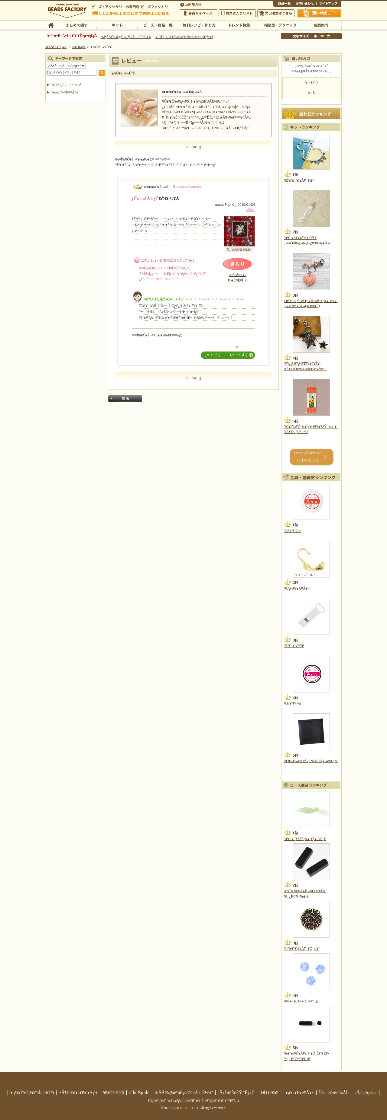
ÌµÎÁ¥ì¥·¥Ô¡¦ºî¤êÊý (198, 24)
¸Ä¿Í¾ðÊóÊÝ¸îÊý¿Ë (236, 1092)
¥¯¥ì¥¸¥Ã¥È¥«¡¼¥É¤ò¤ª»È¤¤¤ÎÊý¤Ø (184, 37)
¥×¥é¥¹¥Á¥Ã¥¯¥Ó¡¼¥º (302, 949)
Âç (328, 36)
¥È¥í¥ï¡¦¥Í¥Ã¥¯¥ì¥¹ (299, 180)
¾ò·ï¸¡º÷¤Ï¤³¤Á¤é (64, 92)
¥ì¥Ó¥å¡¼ (79, 47)
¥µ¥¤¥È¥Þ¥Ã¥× (329, 4)
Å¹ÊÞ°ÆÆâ (321, 24)
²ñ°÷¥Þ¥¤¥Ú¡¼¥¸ (198, 13)
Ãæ (322, 36)
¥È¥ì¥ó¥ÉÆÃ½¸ (239, 24)
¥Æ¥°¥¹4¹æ (292, 703)
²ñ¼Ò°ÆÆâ (113, 1092)
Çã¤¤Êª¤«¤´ (320, 13)
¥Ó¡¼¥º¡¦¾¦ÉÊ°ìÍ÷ (158, 24)
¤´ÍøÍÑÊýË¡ (191, 4)
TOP (50, 24)
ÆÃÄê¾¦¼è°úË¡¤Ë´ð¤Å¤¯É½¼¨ (183, 1092)
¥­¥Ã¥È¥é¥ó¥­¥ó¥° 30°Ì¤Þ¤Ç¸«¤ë (307, 457)
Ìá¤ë (125, 398)
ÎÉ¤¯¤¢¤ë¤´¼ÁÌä (334, 1092)
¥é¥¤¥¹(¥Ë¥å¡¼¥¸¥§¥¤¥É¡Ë (305, 839)
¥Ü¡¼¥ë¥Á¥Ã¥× (297, 588)
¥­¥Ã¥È (117, 24)
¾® (315, 36)
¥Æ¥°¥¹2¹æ (292, 531)
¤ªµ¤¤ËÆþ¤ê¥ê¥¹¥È (237, 13)
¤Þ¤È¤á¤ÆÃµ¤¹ (76, 24)
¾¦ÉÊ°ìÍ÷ (283, 4)
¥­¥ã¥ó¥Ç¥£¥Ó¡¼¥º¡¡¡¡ (301, 1001)
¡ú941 (250, 210)
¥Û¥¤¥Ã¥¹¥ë (294, 646)
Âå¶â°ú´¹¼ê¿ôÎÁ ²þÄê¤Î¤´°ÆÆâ (126, 37)
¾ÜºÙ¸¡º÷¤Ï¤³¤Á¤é (66, 85)
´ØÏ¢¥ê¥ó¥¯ (270, 1092)
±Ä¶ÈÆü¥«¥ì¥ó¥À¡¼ (78, 1092)
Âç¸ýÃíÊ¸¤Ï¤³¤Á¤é (275, 13)
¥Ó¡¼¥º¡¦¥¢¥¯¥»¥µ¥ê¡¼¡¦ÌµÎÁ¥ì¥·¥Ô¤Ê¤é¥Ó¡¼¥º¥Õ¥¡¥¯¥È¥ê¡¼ (193, 1100)
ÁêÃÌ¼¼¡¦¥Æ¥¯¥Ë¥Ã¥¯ (280, 24)
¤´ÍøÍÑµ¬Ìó (139, 1092)
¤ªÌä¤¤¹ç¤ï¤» (304, 4)
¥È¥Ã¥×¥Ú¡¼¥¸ (56, 47)
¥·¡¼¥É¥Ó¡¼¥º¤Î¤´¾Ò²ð (32, 1092)
